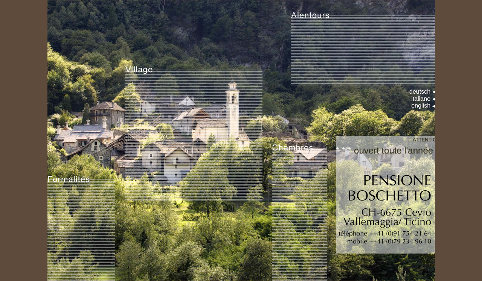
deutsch (419, 91)
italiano (420, 99)
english (420, 105)
